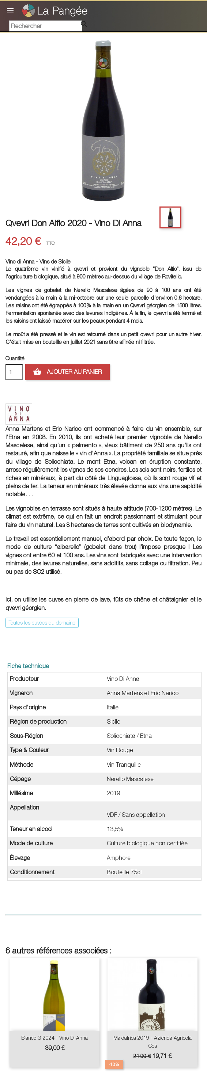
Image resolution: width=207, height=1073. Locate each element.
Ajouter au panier (67, 372)
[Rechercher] (45, 25)
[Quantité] (14, 372)
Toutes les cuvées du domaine (42, 622)
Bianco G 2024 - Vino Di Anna (54, 1038)
